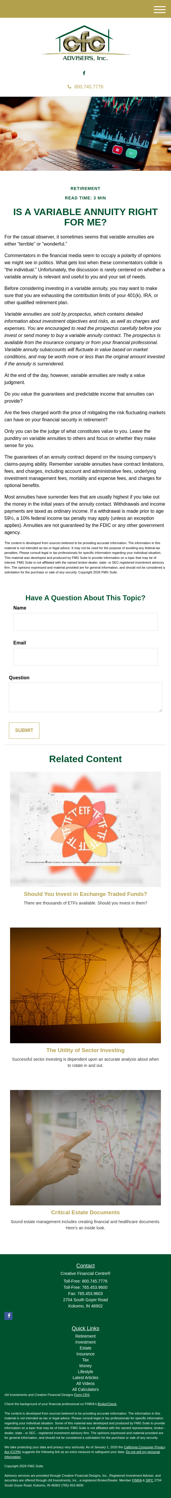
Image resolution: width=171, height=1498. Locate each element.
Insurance (85, 1354)
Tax (85, 1359)
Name (19, 607)
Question (19, 677)
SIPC (150, 1480)
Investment (85, 1342)
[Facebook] (84, 73)
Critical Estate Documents (85, 1212)
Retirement (85, 1336)
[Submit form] (24, 731)
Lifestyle (85, 1371)
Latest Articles (85, 1377)
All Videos (85, 1383)
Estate (86, 1348)
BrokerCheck (107, 1404)
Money (85, 1365)
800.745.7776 (85, 86)
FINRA (137, 1480)
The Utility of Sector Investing (86, 1050)
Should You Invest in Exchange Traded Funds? (85, 894)
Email (19, 642)
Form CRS (82, 1395)
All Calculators (85, 1389)
